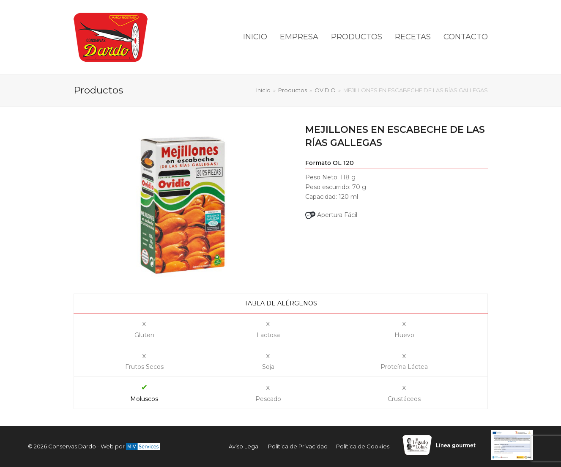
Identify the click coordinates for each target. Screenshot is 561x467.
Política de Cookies (362, 446)
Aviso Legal (244, 446)
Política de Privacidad (298, 446)
